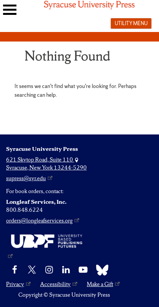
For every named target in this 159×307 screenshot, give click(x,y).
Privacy (15, 284)
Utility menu (131, 23)
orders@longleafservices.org (39, 220)
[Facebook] (14, 270)
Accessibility (55, 284)
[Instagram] (49, 270)
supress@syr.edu (26, 178)
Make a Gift (100, 284)
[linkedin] (66, 270)
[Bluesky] (100, 270)
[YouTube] (83, 270)
